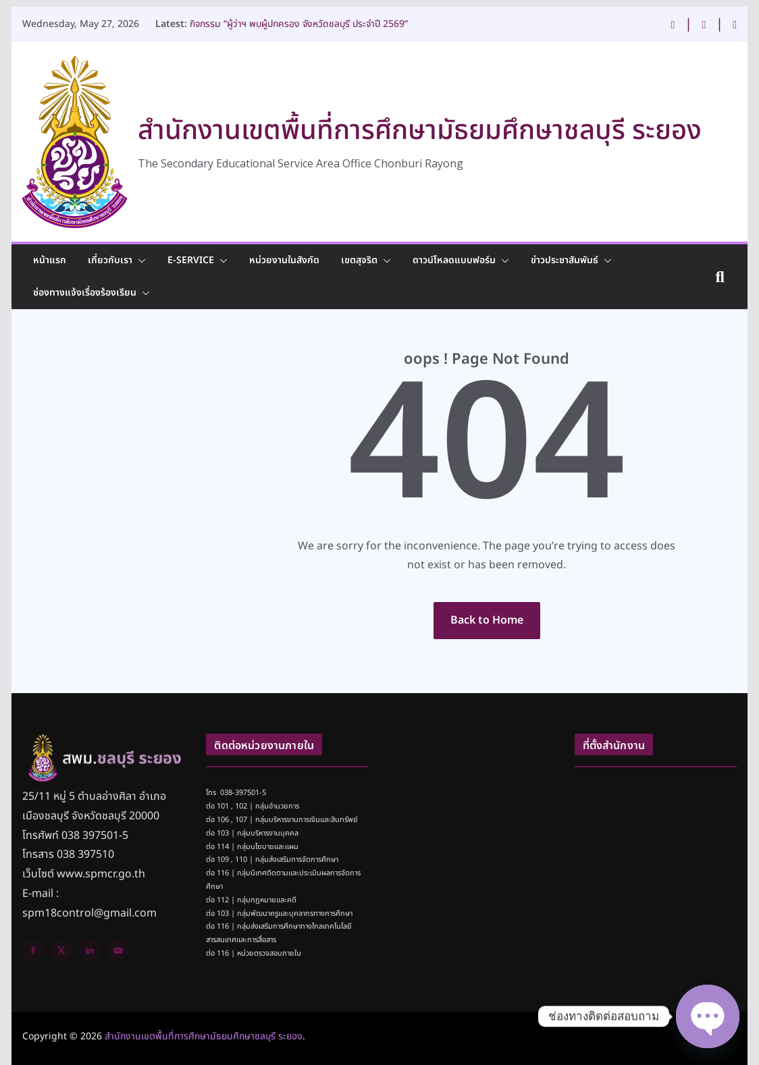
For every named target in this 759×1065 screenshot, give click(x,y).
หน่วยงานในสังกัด (284, 260)
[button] (139, 260)
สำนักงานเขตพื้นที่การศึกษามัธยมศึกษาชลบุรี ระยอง (420, 131)
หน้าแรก (49, 260)
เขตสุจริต (359, 260)
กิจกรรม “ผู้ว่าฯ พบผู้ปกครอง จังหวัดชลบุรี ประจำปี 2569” (299, 20)
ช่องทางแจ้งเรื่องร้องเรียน (84, 292)
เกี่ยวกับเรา (110, 260)
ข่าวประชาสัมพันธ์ (564, 260)
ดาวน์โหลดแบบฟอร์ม (454, 260)
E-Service (190, 260)
